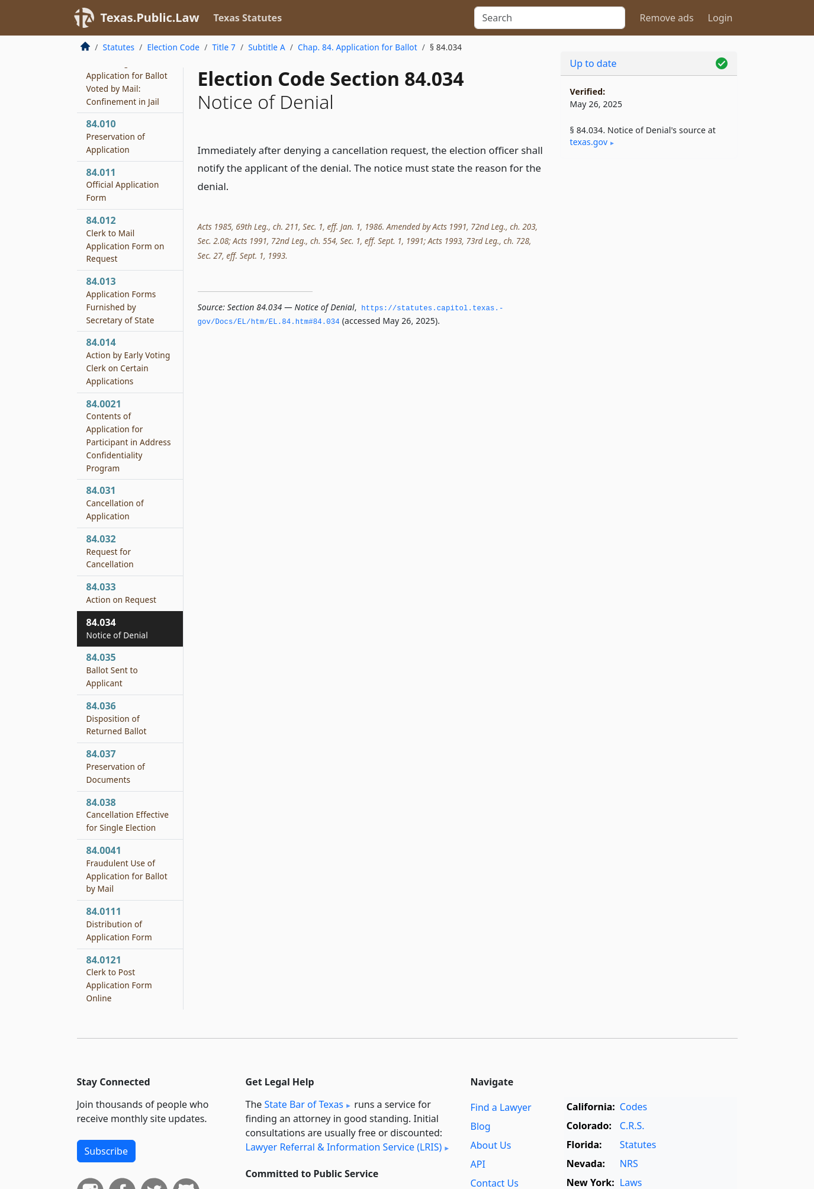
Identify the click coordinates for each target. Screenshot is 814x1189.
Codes (633, 1106)
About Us (491, 1145)
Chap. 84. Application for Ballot (357, 47)
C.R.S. (632, 1125)
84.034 (117, 628)
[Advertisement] (649, 353)
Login (720, 17)
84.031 (115, 503)
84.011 (122, 185)
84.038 (127, 815)
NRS (629, 1163)
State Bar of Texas (303, 1104)
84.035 (112, 670)
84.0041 (127, 869)
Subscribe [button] (106, 1151)
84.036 (116, 718)
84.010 (115, 136)
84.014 (128, 361)
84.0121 (119, 978)
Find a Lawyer (501, 1107)
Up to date (593, 63)
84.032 (110, 551)
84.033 (121, 592)
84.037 (115, 766)
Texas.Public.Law (150, 17)
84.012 (125, 239)
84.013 (121, 300)
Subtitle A (266, 47)
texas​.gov (589, 141)
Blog (481, 1126)
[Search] (549, 18)
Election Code (173, 47)
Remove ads (666, 17)
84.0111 (119, 924)
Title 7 (224, 47)
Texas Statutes (248, 17)
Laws (631, 1182)
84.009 (127, 75)
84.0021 (128, 435)
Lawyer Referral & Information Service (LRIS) (344, 1146)
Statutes (119, 47)
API (478, 1164)
